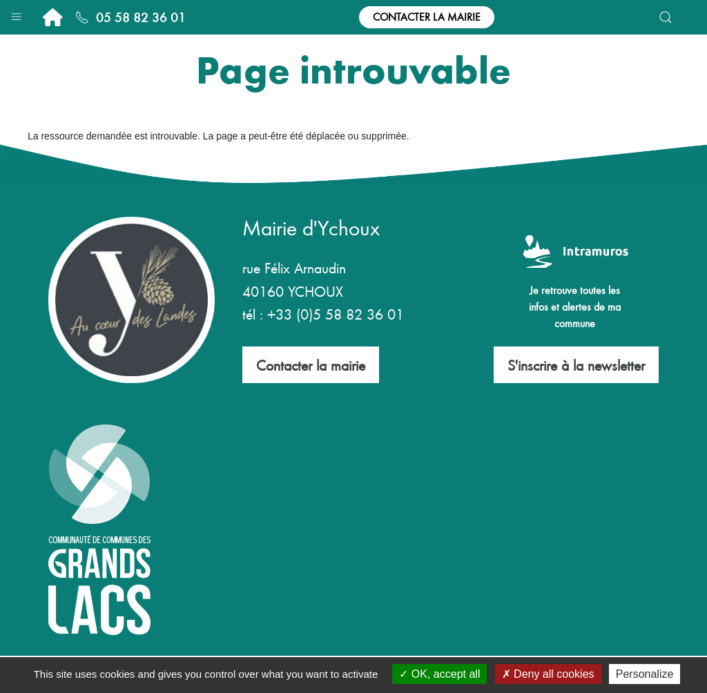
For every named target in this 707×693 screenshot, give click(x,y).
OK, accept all (439, 674)
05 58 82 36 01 (130, 17)
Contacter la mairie (427, 16)
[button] (16, 13)
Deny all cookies (548, 674)
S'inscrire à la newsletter (576, 365)
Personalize (645, 674)
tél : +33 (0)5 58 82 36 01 (323, 314)
